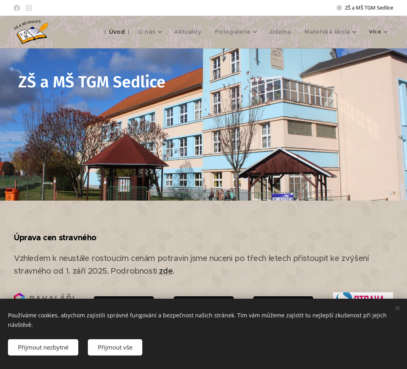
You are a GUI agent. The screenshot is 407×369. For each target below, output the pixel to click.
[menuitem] (131, 32)
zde (165, 271)
